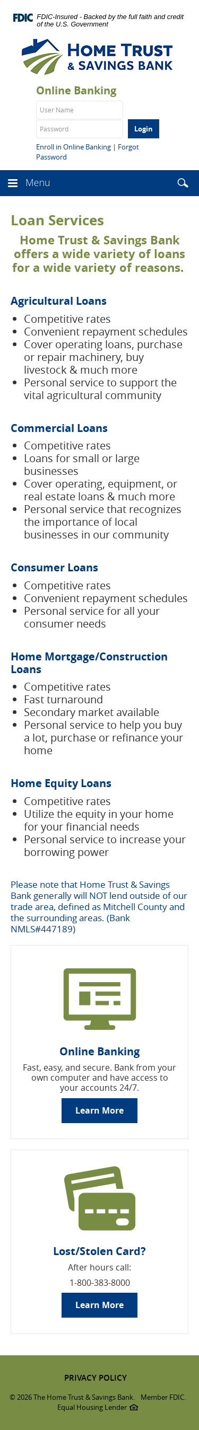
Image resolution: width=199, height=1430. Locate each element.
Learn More (99, 1110)
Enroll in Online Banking (73, 147)
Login (143, 129)
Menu (37, 182)
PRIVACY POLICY (95, 1377)
